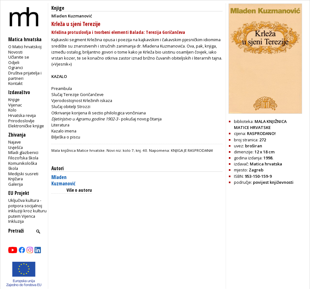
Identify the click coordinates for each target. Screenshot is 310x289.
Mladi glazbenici (23, 152)
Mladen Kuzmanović (63, 180)
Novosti (15, 52)
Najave (14, 142)
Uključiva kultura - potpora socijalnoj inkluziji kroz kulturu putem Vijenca (27, 208)
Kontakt (15, 83)
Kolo (12, 110)
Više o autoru (79, 190)
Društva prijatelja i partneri (25, 75)
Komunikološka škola (22, 165)
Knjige (14, 99)
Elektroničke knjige (26, 126)
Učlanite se (18, 57)
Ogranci (15, 67)
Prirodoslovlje (21, 121)
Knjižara (15, 179)
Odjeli (13, 62)
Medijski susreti (23, 174)
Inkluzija (16, 221)
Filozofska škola (23, 158)
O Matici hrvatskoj (25, 46)
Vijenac (15, 105)
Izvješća (15, 147)
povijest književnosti (273, 182)
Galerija (15, 184)
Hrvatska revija (22, 115)
